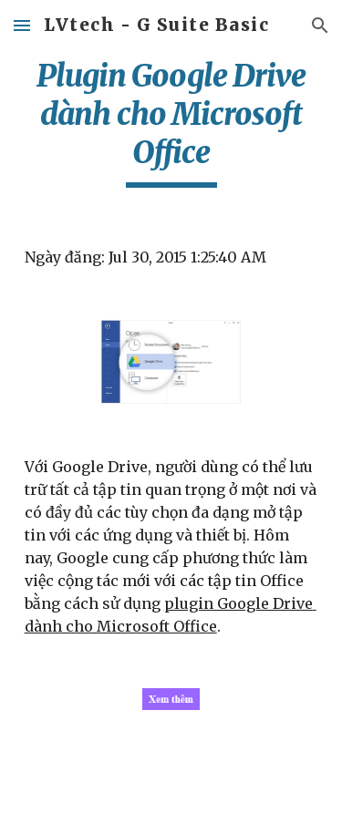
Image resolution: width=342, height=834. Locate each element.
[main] (171, 122)
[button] (22, 25)
